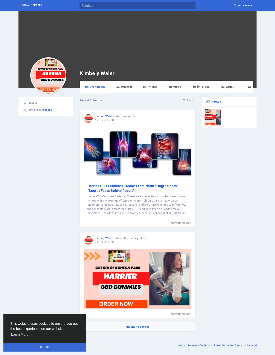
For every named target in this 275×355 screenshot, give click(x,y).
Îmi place (201, 86)
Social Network (31, 5)
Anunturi (251, 345)
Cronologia (95, 86)
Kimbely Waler (97, 73)
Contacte (227, 345)
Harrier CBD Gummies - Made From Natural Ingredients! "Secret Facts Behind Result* (132, 188)
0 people (47, 109)
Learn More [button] (20, 334)
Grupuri (228, 86)
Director (240, 345)
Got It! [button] (44, 347)
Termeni (193, 345)
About (182, 345)
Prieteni (124, 86)
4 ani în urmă (102, 120)
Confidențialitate (209, 345)
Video (175, 86)
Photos (150, 86)
